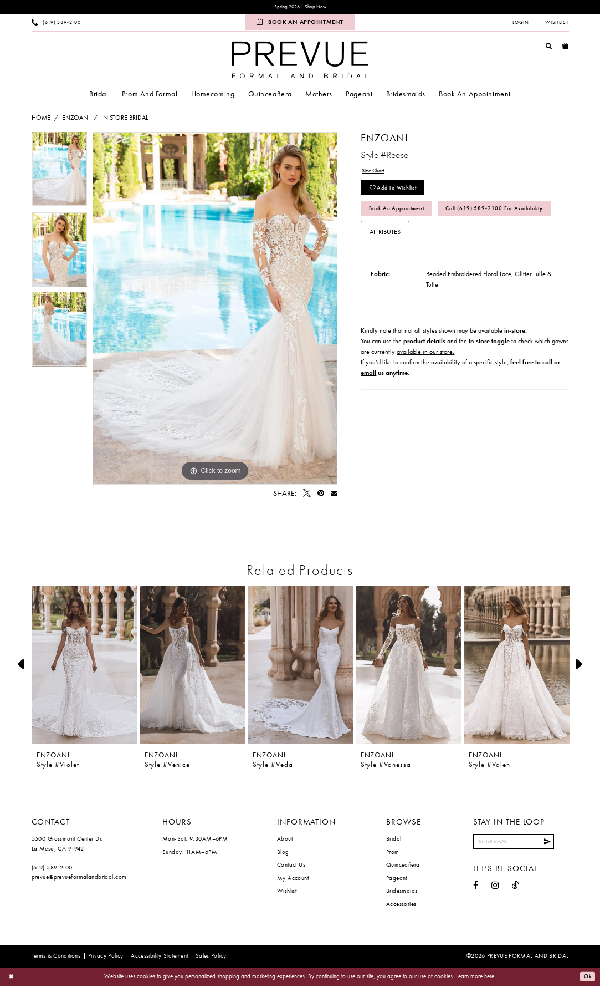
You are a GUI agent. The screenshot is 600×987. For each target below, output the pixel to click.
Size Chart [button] (376, 172)
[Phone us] (56, 23)
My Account (293, 879)
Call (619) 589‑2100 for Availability (429, 239)
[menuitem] (56, 23)
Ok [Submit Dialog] (586, 977)
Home (41, 118)
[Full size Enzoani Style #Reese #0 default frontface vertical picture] (215, 309)
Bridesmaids (402, 892)
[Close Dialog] (12, 977)
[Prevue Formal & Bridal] (300, 60)
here (489, 977)
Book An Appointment (403, 215)
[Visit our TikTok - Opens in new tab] (515, 888)
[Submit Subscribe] (559, 843)
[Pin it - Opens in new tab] (320, 494)
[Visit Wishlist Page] (556, 23)
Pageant (396, 879)
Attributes (385, 264)
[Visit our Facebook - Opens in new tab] (475, 888)
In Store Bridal (124, 118)
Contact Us (291, 865)
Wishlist (287, 892)
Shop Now (318, 7)
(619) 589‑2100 (52, 868)
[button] (521, 23)
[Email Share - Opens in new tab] (334, 494)
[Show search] (549, 47)
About (285, 839)
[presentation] (85, 665)
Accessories (401, 905)
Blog (283, 853)
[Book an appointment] (299, 23)
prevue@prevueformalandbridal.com (79, 878)
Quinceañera (403, 865)
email (368, 404)
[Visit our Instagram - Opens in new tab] (495, 888)
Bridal (394, 839)
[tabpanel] (60, 173)
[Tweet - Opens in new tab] (307, 494)
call (547, 394)
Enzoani (76, 118)
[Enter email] (520, 843)
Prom (392, 853)
